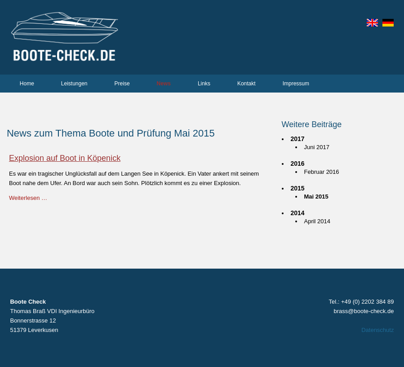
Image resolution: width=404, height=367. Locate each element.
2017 (298, 138)
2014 (298, 213)
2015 (298, 188)
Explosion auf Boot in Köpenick (64, 158)
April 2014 (317, 221)
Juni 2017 (316, 147)
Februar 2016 (321, 171)
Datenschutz (377, 330)
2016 (298, 163)
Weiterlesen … (28, 198)
